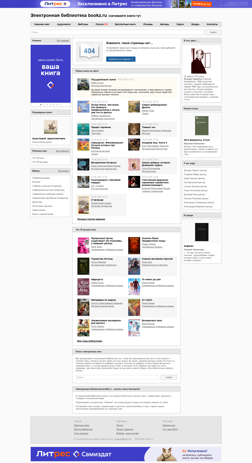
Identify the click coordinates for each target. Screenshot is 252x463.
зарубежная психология (103, 118)
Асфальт (189, 246)
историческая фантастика (154, 149)
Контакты (212, 24)
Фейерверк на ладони (103, 300)
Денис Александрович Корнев (105, 166)
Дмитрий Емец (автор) (194, 194)
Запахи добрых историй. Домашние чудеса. (156, 163)
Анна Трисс (96, 246)
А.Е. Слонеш (97, 186)
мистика (146, 133)
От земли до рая (151, 279)
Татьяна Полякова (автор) (196, 198)
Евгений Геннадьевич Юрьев (156, 188)
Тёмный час (148, 127)
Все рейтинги (62, 151)
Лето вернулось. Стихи (197, 140)
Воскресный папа (152, 320)
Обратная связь (81, 425)
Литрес (119, 425)
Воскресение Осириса (104, 162)
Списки (100, 24)
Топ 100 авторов (40, 162)
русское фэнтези (99, 188)
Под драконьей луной (103, 79)
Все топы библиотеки (89, 341)
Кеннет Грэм (148, 110)
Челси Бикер (97, 130)
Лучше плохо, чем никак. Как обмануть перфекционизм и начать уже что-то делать (105, 108)
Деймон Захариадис (101, 116)
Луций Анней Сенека (101, 203)
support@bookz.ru (122, 439)
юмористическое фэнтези (154, 265)
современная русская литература (48, 190)
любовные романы (41, 178)
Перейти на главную (119, 59)
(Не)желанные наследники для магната (106, 321)
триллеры (96, 133)
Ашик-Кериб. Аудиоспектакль (48, 138)
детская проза (149, 171)
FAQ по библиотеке (83, 429)
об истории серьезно (42, 206)
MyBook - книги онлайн (127, 433)
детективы (37, 202)
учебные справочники (152, 191)
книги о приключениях (43, 214)
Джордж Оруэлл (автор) (195, 170)
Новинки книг (42, 24)
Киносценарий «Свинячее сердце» (106, 181)
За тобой (147, 300)
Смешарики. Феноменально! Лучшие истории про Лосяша (107, 145)
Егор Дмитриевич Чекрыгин (155, 146)
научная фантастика (101, 86)
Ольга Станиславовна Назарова (106, 303)
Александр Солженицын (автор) (199, 202)
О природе (97, 200)
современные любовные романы (47, 194)
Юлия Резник (148, 282)
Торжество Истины (102, 259)
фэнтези (36, 182)
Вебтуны (83, 24)
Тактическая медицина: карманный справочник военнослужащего (155, 182)
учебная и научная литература (46, 186)
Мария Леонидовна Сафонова (156, 130)
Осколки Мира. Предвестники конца (153, 239)
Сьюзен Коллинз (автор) (195, 186)
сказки (145, 113)
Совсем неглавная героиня (157, 259)
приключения (38, 210)
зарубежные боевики (152, 247)
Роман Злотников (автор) (195, 190)
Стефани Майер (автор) (195, 174)
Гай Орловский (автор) (194, 182)
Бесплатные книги (125, 24)
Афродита (97, 279)
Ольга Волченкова (151, 168)
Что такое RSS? (170, 429)
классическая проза (41, 142)
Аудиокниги (64, 24)
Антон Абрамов (98, 262)
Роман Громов (149, 244)
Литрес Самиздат (124, 429)
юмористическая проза (102, 306)
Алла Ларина (97, 326)
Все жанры (63, 171)
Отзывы (148, 24)
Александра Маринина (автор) (198, 206)
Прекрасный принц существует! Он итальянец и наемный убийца (106, 241)
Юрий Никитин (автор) (194, 178)
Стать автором (81, 433)
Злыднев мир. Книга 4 (154, 142)
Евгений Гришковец (194, 249)
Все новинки (63, 40)
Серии (180, 24)
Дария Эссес (97, 282)
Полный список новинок (91, 219)
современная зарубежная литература (50, 198)
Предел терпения (101, 127)
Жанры (195, 24)
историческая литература (103, 265)
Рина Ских (147, 262)
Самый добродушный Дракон (154, 106)
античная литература (101, 206)
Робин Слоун (97, 83)
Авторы (164, 24)
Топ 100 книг (38, 158)
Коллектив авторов (100, 151)
